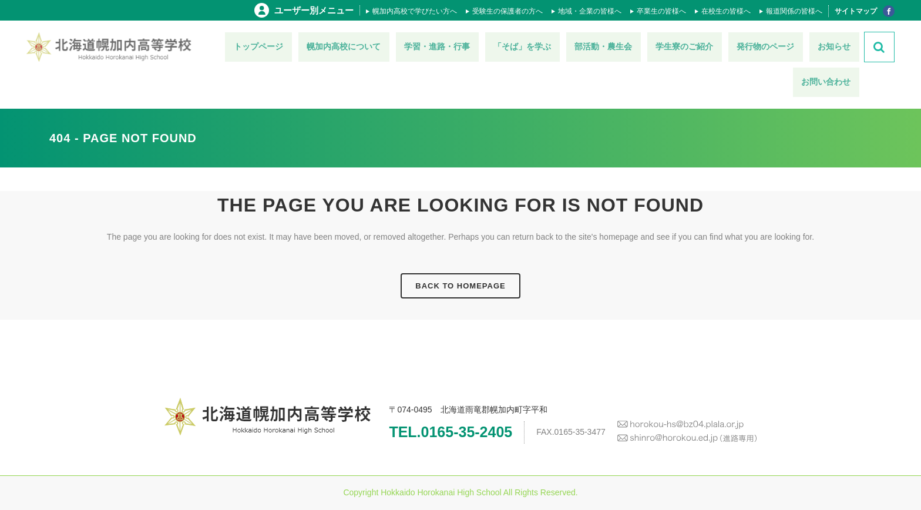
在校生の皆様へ (726, 11)
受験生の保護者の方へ (507, 11)
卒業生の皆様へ (661, 11)
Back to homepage (460, 285)
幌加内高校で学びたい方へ (414, 11)
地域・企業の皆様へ (589, 11)
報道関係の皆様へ (794, 11)
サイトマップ (856, 11)
